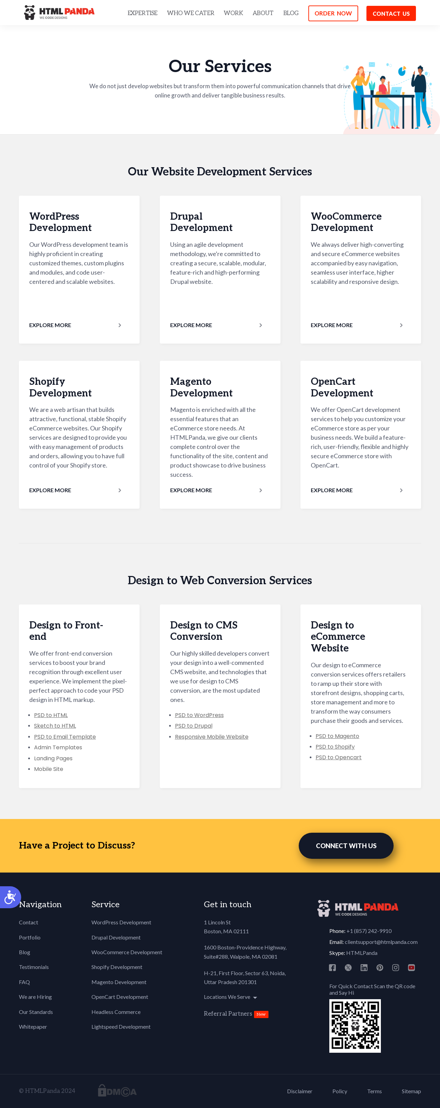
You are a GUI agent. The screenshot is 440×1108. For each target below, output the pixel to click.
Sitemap (411, 1091)
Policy (339, 1091)
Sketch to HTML (55, 726)
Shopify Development (116, 966)
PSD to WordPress (199, 715)
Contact (28, 922)
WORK (233, 13)
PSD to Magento (337, 736)
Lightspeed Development (121, 1026)
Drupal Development (116, 937)
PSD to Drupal (193, 726)
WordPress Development (121, 922)
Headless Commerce (116, 1011)
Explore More (50, 325)
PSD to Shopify (335, 746)
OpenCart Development (119, 996)
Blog (24, 952)
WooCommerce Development (126, 952)
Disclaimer (299, 1091)
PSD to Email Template (65, 737)
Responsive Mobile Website (212, 737)
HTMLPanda (361, 952)
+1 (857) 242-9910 (369, 930)
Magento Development (118, 982)
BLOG (291, 13)
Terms (374, 1091)
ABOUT (263, 13)
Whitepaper (33, 1026)
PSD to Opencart (339, 757)
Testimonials (34, 966)
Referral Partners (228, 1014)
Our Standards (36, 1011)
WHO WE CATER (190, 13)
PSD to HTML (51, 715)
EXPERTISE (142, 13)
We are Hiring (35, 996)
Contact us (391, 13)
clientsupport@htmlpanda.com (381, 941)
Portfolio (30, 937)
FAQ (24, 982)
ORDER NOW (333, 13)
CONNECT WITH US (346, 846)
